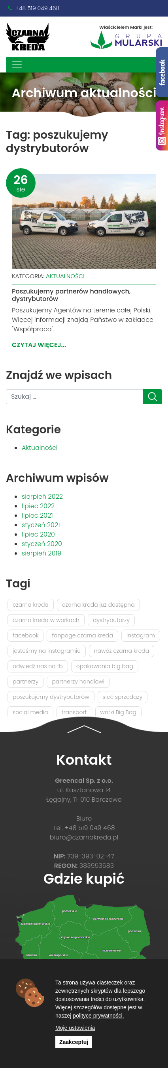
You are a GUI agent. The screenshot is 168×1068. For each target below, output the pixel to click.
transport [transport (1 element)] (74, 712)
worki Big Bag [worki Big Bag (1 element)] (118, 712)
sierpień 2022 (42, 496)
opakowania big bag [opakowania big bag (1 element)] (104, 666)
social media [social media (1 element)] (30, 712)
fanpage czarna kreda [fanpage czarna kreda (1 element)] (82, 635)
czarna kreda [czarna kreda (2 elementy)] (31, 605)
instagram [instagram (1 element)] (140, 635)
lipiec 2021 (37, 515)
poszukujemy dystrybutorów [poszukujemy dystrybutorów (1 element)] (51, 697)
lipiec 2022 (38, 506)
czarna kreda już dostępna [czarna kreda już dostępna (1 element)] (98, 605)
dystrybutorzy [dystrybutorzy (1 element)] (111, 620)
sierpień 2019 (41, 553)
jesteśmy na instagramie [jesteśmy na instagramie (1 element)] (47, 651)
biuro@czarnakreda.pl (84, 837)
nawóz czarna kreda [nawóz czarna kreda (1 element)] (121, 651)
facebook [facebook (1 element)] (25, 635)
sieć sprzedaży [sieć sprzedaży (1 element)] (123, 697)
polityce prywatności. (98, 1015)
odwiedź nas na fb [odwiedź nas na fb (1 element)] (38, 666)
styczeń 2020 (42, 543)
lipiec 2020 (38, 534)
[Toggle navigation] (17, 64)
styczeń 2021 (41, 524)
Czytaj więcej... (39, 344)
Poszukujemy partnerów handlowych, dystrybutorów (71, 295)
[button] (84, 729)
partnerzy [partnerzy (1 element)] (25, 681)
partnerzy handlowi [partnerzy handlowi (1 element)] (78, 681)
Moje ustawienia (75, 1028)
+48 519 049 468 (37, 8)
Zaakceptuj (73, 1042)
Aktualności (65, 276)
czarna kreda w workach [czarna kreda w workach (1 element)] (46, 620)
